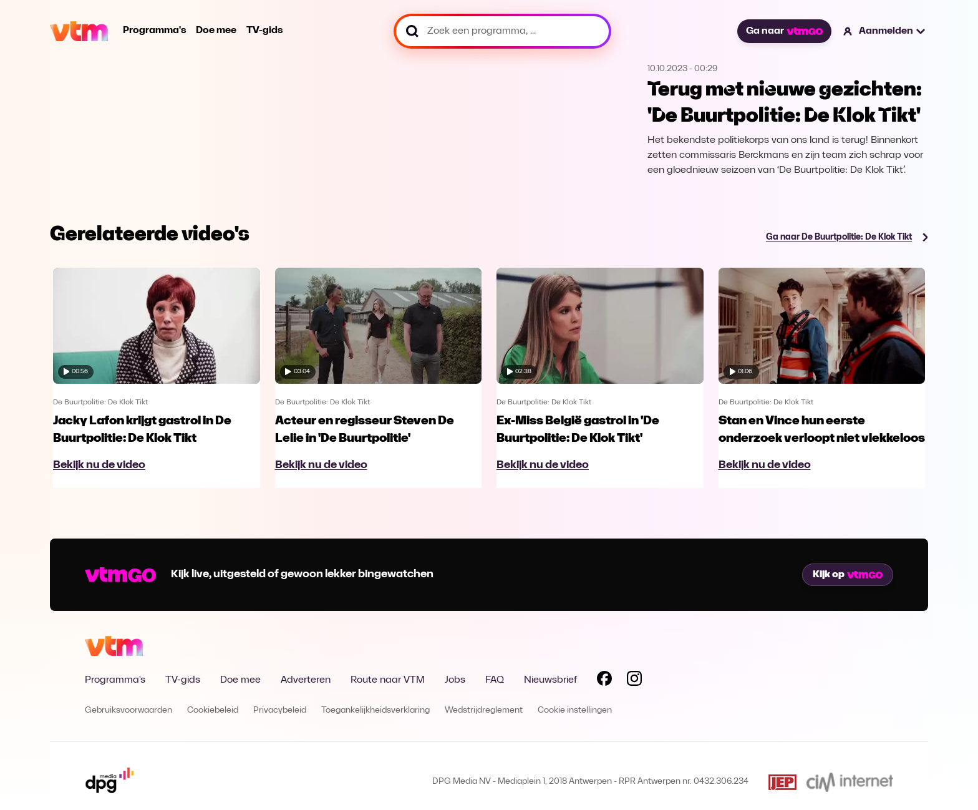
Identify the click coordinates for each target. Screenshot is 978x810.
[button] (884, 31)
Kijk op (848, 575)
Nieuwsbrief (550, 680)
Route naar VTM (388, 680)
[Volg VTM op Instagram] (634, 681)
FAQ (494, 680)
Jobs (455, 680)
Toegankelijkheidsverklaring (375, 710)
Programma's (154, 31)
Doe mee (216, 31)
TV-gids (264, 31)
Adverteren (306, 680)
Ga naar (784, 31)
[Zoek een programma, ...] (502, 31)
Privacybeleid (279, 710)
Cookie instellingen (575, 710)
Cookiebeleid (212, 710)
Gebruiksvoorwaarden (128, 710)
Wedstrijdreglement (484, 710)
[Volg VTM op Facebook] (604, 681)
